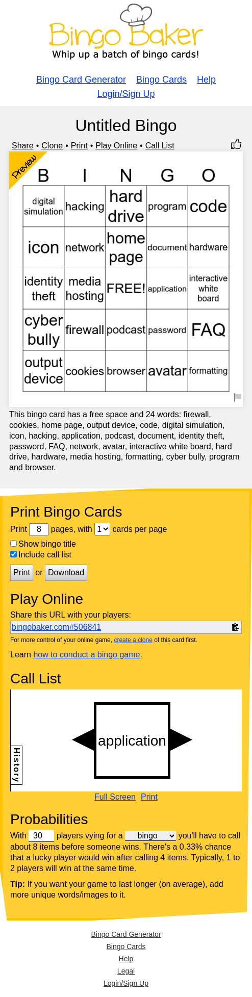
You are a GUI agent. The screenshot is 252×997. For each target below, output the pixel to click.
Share (23, 145)
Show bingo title (43, 544)
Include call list (40, 554)
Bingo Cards (161, 79)
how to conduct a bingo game (86, 654)
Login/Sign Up (126, 94)
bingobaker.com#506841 (56, 627)
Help (206, 79)
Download (66, 572)
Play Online (116, 145)
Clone (52, 145)
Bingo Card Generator (81, 79)
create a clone (133, 640)
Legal (126, 971)
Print (79, 145)
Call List (159, 145)
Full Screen (115, 797)
